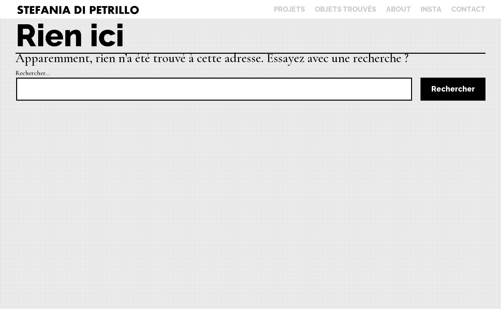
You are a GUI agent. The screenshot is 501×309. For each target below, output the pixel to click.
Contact (468, 9)
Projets (289, 9)
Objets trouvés (345, 9)
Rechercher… (33, 73)
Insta (431, 9)
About (398, 9)
